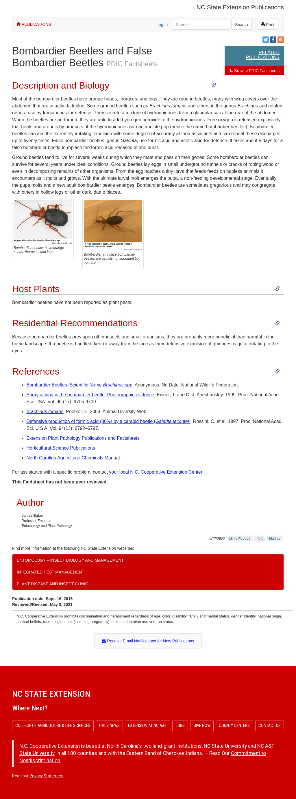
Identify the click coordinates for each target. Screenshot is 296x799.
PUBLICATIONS (33, 24)
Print (267, 24)
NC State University (225, 746)
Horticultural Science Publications (60, 448)
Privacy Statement (46, 776)
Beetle (274, 538)
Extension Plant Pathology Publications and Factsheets (82, 438)
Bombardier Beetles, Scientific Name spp (79, 384)
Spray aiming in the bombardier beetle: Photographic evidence (90, 394)
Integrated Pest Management (50, 572)
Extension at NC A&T (147, 725)
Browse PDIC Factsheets (255, 70)
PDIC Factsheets (132, 64)
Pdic (260, 538)
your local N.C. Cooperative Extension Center (155, 472)
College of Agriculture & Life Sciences (52, 725)
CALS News (109, 725)
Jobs (180, 725)
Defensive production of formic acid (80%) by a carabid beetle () (108, 421)
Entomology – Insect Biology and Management (70, 560)
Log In (162, 24)
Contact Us (269, 725)
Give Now (201, 725)
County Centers (234, 725)
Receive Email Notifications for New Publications (148, 641)
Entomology (240, 538)
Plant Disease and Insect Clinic (52, 584)
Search (241, 24)
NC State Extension (51, 694)
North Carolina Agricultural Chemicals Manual (73, 457)
